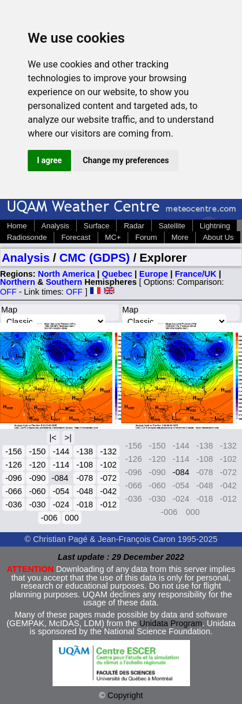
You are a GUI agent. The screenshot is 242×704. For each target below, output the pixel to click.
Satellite (172, 225)
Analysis (55, 225)
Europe (153, 273)
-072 (108, 478)
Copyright (125, 695)
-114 (61, 464)
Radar (134, 225)
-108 (84, 464)
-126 (13, 464)
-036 (13, 504)
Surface (97, 225)
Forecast (75, 237)
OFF (8, 291)
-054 (61, 491)
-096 (13, 478)
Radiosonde (27, 237)
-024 (61, 504)
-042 (108, 491)
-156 (13, 451)
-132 (108, 451)
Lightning (215, 225)
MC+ (113, 237)
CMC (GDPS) (94, 257)
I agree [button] (49, 160)
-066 (13, 491)
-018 (84, 504)
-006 (49, 517)
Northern (17, 282)
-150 (37, 451)
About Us (218, 237)
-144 (61, 451)
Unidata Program (170, 623)
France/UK (196, 273)
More (180, 237)
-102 (108, 464)
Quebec (117, 273)
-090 (37, 478)
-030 (37, 504)
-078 (84, 478)
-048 (84, 491)
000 (72, 517)
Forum (146, 237)
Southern (64, 282)
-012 (108, 504)
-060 (37, 491)
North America (66, 273)
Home (17, 225)
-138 (84, 451)
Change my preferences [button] (126, 160)
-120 (37, 464)
